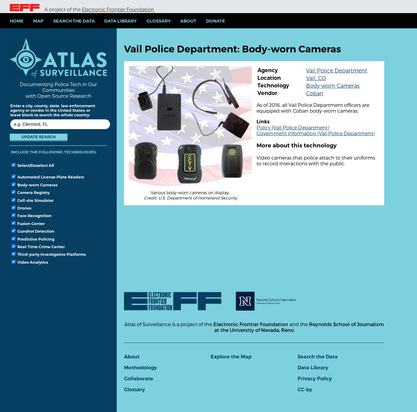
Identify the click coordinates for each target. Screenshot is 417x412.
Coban (314, 93)
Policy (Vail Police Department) (293, 127)
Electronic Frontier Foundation (118, 9)
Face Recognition (32, 215)
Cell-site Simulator (32, 200)
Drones (21, 208)
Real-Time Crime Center (38, 246)
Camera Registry (31, 192)
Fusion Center (28, 223)
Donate (215, 21)
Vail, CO (316, 78)
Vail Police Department (336, 70)
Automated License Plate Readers (48, 176)
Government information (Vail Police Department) (316, 133)
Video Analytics (30, 262)
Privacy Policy (315, 379)
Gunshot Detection (33, 231)
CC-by (305, 390)
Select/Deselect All (33, 165)
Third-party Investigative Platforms (49, 254)
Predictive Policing (33, 239)
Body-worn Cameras (34, 184)
